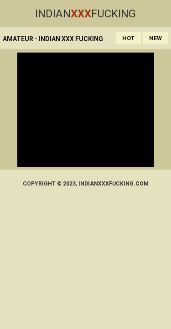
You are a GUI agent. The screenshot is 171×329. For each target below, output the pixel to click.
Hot (128, 38)
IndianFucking (85, 13)
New (155, 38)
